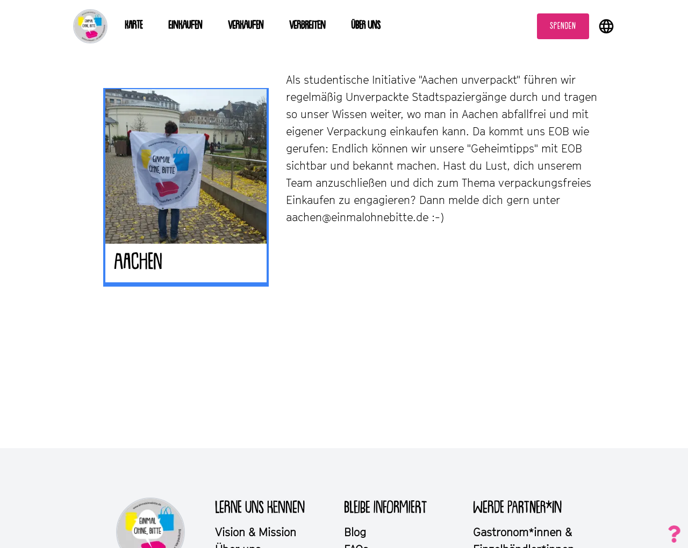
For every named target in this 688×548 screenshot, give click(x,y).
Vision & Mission (255, 531)
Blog (355, 531)
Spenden (563, 26)
